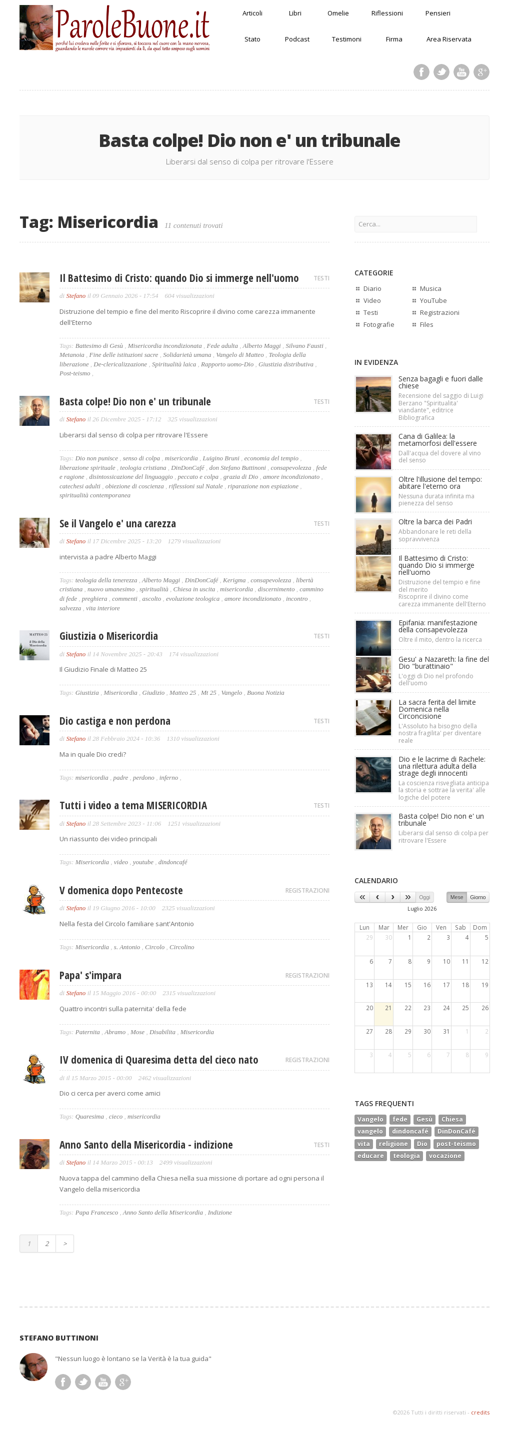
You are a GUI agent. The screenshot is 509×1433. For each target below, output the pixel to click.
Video (372, 300)
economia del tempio (271, 458)
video (121, 862)
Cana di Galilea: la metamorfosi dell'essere (437, 439)
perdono (143, 777)
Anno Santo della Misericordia (163, 1212)
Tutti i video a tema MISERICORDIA (133, 805)
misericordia (181, 458)
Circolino (182, 947)
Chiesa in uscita (195, 589)
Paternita (88, 1032)
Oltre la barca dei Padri (435, 521)
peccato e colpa (198, 476)
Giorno (478, 897)
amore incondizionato (291, 476)
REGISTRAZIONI (308, 890)
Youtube (462, 72)
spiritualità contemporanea (95, 495)
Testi (371, 312)
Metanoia (72, 354)
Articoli (252, 12)
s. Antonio (127, 947)
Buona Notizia (265, 692)
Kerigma (234, 580)
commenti (125, 598)
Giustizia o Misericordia (109, 636)
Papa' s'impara (91, 975)
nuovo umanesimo (111, 589)
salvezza (70, 608)
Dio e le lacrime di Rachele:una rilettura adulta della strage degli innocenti (442, 766)
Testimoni (347, 38)
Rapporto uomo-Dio (227, 364)
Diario (373, 288)
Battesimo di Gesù (99, 345)
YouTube (433, 300)
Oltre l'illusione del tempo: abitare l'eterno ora (440, 482)
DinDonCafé (187, 467)
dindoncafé (173, 862)
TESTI (322, 278)
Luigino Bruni (221, 458)
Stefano (76, 295)
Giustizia (87, 692)
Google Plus (482, 72)
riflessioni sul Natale (195, 486)
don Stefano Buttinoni (237, 467)
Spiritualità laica (174, 364)
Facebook (422, 72)
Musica (431, 288)
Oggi (424, 897)
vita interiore (103, 608)
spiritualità (154, 589)
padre (120, 777)
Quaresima (90, 1116)
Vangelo (231, 692)
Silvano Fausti (304, 345)
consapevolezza (291, 467)
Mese (457, 897)
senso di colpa (141, 458)
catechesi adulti (80, 486)
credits (480, 1412)
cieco (115, 1116)
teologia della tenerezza (107, 580)
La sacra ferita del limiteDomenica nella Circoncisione (437, 709)
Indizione (220, 1212)
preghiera (95, 598)
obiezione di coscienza (135, 486)
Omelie (338, 12)
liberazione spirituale (88, 467)
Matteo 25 (183, 692)
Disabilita (163, 1032)
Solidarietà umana (187, 354)
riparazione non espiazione (263, 486)
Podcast (297, 38)
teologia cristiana (143, 467)
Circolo (154, 947)
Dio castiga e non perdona (115, 721)
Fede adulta (222, 345)
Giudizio (153, 692)
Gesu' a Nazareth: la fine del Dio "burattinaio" (443, 662)
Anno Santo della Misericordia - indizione (146, 1145)
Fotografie (379, 324)
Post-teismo (75, 373)
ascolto (152, 598)
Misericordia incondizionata (165, 345)
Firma (394, 38)
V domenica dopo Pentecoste (121, 890)
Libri (295, 12)
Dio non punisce (97, 458)
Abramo (115, 1032)
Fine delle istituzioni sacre (124, 354)
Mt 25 (208, 692)
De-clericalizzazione (120, 364)
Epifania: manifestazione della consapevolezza (438, 626)
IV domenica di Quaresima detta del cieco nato (159, 1060)
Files (427, 324)
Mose (137, 1032)
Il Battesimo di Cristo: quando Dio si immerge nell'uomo (179, 278)
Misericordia (120, 692)
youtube (143, 862)
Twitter (442, 72)
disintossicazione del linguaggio (131, 476)
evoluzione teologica (193, 598)
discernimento (276, 589)
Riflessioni (387, 12)
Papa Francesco (97, 1212)
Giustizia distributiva (286, 364)
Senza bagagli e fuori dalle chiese (440, 382)
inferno (169, 777)
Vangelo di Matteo (240, 354)
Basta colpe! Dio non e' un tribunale (135, 401)
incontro (297, 598)
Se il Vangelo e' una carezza (118, 523)
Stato (252, 38)
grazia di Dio (241, 476)
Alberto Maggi (261, 345)
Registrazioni (440, 312)
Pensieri (438, 12)
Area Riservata (449, 38)
